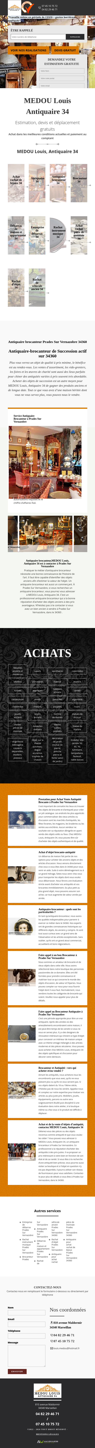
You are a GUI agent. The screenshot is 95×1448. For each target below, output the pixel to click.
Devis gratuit (65, 50)
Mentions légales (47, 1434)
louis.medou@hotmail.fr (65, 1348)
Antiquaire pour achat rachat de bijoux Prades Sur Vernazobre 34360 (71, 1250)
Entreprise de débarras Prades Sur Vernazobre (27, 1229)
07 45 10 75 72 (49, 6)
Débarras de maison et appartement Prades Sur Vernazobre (41, 1249)
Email (11, 1319)
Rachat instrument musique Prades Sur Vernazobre (27, 1246)
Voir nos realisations (28, 50)
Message (13, 1342)
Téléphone (14, 1330)
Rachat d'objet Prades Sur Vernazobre (56, 1244)
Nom (11, 1307)
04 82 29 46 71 (49, 9)
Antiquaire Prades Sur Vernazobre (41, 1233)
